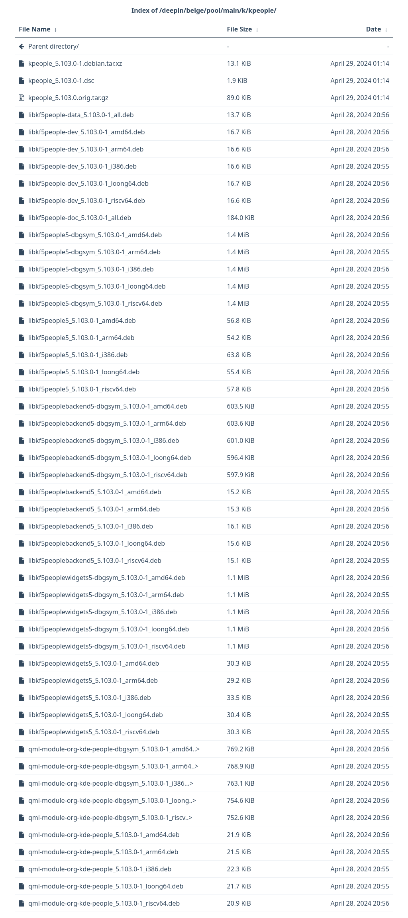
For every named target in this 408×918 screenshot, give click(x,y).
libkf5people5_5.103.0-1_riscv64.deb (82, 389)
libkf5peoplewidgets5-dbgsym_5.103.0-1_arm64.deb (106, 594)
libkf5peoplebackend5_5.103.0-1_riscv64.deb (94, 560)
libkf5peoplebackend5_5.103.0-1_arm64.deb (94, 509)
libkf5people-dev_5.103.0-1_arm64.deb (85, 149)
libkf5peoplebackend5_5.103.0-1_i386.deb (90, 526)
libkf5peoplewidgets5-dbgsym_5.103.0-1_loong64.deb (108, 629)
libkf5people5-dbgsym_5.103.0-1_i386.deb (91, 269)
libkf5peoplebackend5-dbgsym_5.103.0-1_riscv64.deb (108, 474)
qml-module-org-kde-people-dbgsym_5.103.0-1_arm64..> (113, 766)
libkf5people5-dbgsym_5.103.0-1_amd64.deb (95, 234)
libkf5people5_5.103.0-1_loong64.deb (83, 372)
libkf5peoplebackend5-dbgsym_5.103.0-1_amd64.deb (107, 406)
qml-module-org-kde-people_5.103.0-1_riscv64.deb (104, 903)
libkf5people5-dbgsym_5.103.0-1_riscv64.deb (95, 303)
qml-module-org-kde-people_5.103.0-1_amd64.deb (104, 834)
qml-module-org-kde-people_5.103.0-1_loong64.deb (105, 886)
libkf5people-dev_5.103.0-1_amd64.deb (86, 132)
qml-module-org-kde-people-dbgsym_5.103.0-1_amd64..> (114, 749)
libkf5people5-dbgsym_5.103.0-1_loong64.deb (97, 286)
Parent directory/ (53, 46)
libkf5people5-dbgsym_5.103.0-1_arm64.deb (94, 252)
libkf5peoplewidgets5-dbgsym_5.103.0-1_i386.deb (102, 611)
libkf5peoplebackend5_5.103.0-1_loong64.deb (96, 543)
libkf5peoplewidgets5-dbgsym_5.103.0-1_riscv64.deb (106, 646)
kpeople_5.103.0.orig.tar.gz (68, 97)
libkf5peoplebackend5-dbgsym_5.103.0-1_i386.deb (103, 440)
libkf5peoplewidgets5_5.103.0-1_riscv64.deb (93, 731)
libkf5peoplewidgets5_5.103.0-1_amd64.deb (93, 663)
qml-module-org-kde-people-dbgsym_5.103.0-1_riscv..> (110, 817)
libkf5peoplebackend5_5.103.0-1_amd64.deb (94, 492)
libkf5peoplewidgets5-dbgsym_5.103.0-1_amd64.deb (106, 577)
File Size (239, 29)
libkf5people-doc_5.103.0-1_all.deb (79, 217)
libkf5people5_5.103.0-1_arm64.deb (81, 337)
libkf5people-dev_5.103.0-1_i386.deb (82, 166)
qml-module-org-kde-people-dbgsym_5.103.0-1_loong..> (112, 800)
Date (373, 29)
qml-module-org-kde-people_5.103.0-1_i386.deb (99, 869)
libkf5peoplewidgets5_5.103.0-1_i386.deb (89, 697)
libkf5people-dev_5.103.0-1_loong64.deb (88, 183)
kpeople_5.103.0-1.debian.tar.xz (75, 63)
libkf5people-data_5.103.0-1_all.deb (81, 114)
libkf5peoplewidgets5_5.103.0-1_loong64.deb (95, 714)
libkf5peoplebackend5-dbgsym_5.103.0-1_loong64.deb (109, 457)
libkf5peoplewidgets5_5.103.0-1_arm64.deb (93, 680)
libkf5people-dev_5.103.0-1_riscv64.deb (86, 200)
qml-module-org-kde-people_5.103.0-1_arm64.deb (103, 851)
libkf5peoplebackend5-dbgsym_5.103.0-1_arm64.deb (107, 423)
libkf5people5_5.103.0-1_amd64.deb (82, 320)
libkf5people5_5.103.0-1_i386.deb (78, 354)
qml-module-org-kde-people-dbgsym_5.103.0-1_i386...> (110, 783)
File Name (35, 29)
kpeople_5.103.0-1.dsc (61, 80)
